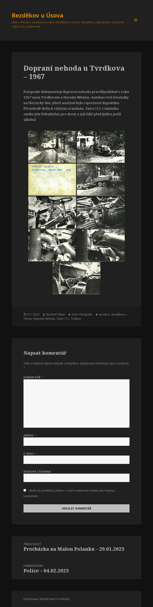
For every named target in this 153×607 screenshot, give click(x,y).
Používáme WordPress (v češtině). (47, 599)
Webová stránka (37, 471)
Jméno (30, 435)
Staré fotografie (82, 314)
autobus (104, 314)
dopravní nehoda (44, 318)
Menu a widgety (135, 25)
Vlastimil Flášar (55, 314)
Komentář (33, 377)
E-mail (30, 453)
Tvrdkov (76, 318)
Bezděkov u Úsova (37, 15)
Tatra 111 (62, 318)
